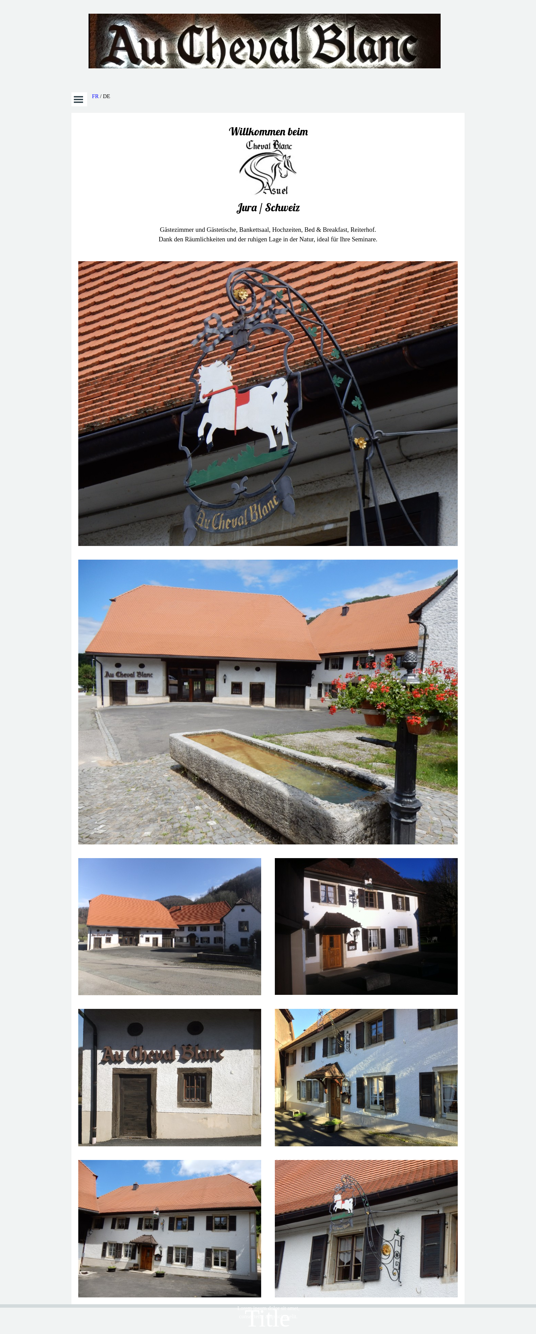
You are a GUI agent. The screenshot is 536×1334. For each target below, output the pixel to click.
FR (95, 96)
